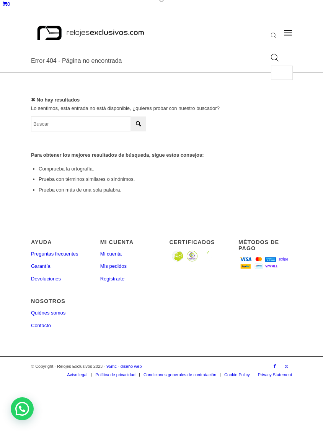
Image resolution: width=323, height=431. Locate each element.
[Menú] (288, 33)
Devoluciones (46, 279)
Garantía (41, 266)
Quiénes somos (48, 313)
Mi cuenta (111, 254)
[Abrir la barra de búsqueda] (273, 36)
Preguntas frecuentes (54, 254)
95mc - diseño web (124, 366)
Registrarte (112, 279)
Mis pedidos (113, 266)
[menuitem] (77, 375)
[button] (22, 408)
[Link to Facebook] (275, 366)
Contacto (41, 325)
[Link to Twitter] (286, 366)
